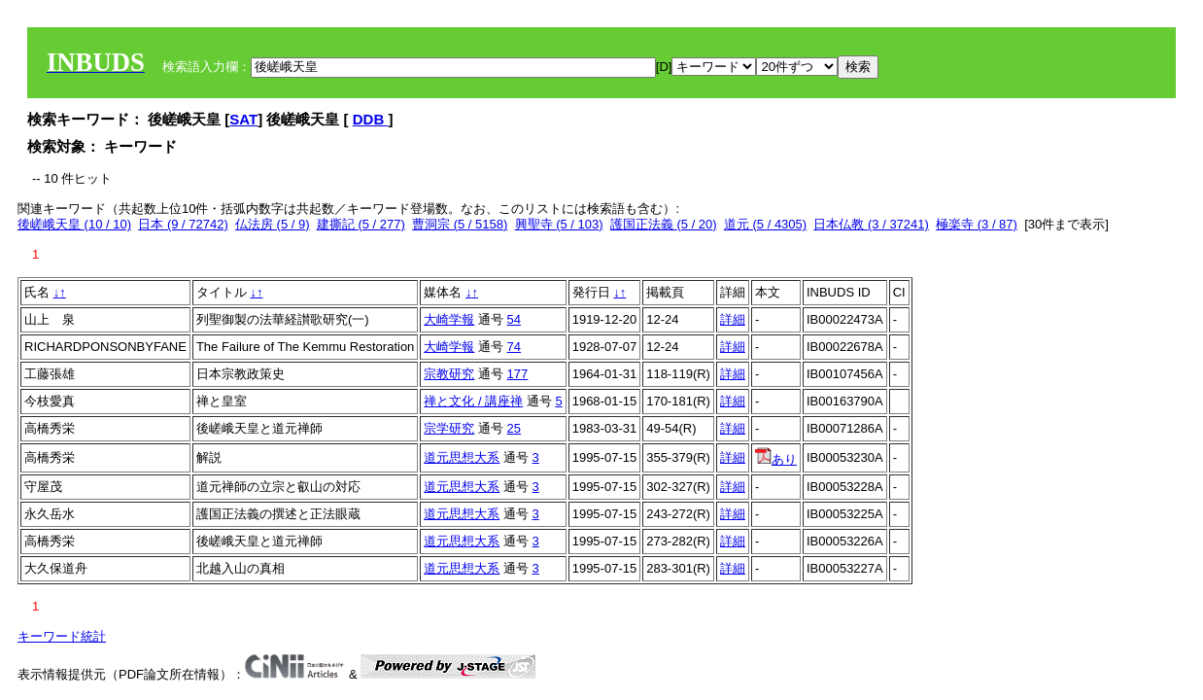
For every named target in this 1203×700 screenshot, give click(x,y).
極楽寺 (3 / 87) (976, 224)
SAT (243, 119)
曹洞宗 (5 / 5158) (459, 224)
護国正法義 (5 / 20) (663, 224)
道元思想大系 (461, 457)
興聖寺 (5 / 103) (559, 224)
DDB (371, 119)
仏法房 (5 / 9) (272, 224)
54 (514, 319)
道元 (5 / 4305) (765, 224)
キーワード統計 (61, 636)
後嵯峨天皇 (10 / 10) (74, 224)
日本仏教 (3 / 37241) (871, 224)
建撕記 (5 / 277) (361, 224)
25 (514, 428)
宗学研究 (449, 428)
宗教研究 (449, 374)
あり (776, 459)
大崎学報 (449, 319)
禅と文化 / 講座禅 (473, 401)
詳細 (732, 319)
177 (518, 374)
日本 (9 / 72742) (183, 224)
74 (514, 346)
